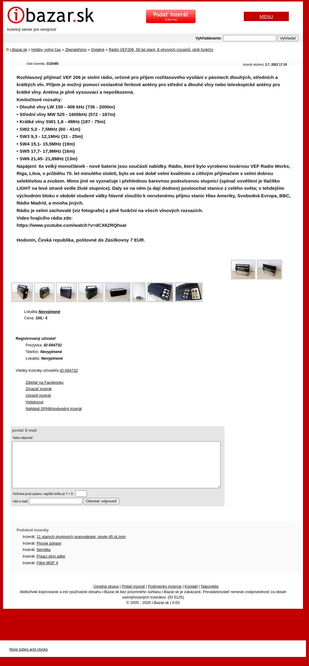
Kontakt (191, 595)
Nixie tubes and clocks (28, 658)
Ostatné (97, 49)
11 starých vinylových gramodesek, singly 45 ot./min (81, 545)
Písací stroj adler (51, 565)
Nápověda (209, 595)
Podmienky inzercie (164, 595)
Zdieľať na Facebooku (44, 382)
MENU (266, 16)
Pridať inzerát (133, 595)
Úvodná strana (106, 595)
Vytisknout (34, 402)
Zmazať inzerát (39, 388)
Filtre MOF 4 (47, 572)
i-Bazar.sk (18, 49)
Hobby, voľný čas (46, 49)
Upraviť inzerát (38, 395)
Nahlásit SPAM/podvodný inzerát (54, 408)
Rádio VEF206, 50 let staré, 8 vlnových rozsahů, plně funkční (161, 49)
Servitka (43, 558)
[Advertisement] (120, 266)
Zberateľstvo (76, 49)
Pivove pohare (49, 552)
